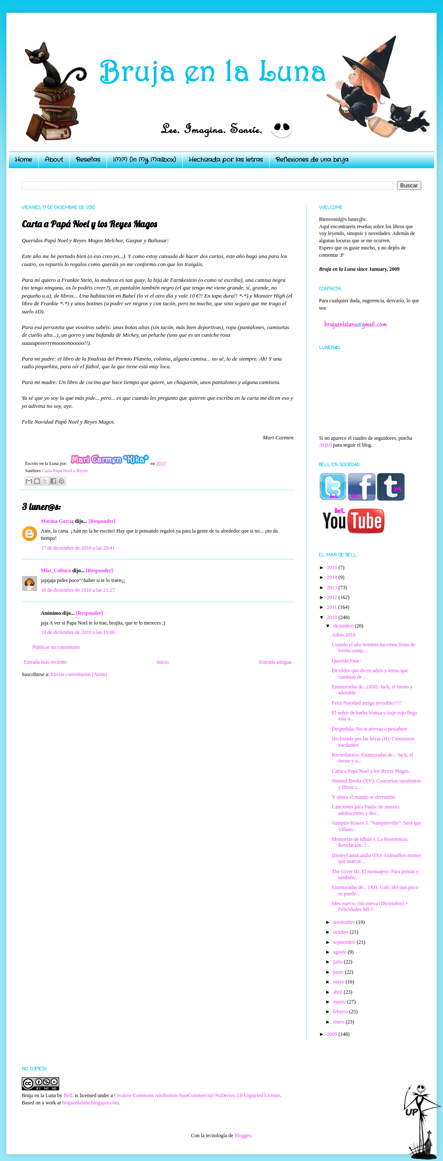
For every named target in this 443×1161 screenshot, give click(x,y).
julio (338, 962)
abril (338, 992)
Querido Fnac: (346, 661)
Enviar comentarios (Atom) (79, 674)
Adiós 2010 (344, 635)
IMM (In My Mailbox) (144, 159)
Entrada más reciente (45, 662)
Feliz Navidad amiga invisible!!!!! (367, 703)
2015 (333, 567)
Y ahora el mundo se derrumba (363, 797)
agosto (340, 952)
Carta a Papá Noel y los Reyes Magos (370, 771)
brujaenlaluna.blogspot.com (90, 1103)
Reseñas (88, 159)
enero (339, 1022)
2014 (333, 577)
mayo (339, 982)
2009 (333, 1034)
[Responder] (102, 521)
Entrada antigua (275, 662)
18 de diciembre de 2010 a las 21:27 (78, 590)
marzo (340, 1002)
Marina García (57, 521)
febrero (341, 1012)
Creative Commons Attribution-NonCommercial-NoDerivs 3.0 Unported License (197, 1095)
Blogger (242, 1135)
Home (23, 159)
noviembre (344, 922)
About (54, 159)
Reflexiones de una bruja (312, 159)
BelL (68, 1095)
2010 (333, 617)
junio (339, 972)
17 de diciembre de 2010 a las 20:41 (78, 548)
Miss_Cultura (56, 570)
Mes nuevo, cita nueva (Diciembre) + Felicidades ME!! (370, 906)
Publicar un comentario (56, 647)
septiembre (345, 942)
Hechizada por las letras (226, 159)
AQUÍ (325, 445)
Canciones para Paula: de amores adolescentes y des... (366, 810)
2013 (333, 588)
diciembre (344, 626)
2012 (333, 597)
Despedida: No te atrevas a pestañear (369, 729)
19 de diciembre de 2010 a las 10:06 (78, 632)
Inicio (163, 662)
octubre (341, 932)
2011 (333, 607)
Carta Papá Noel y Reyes (65, 470)
